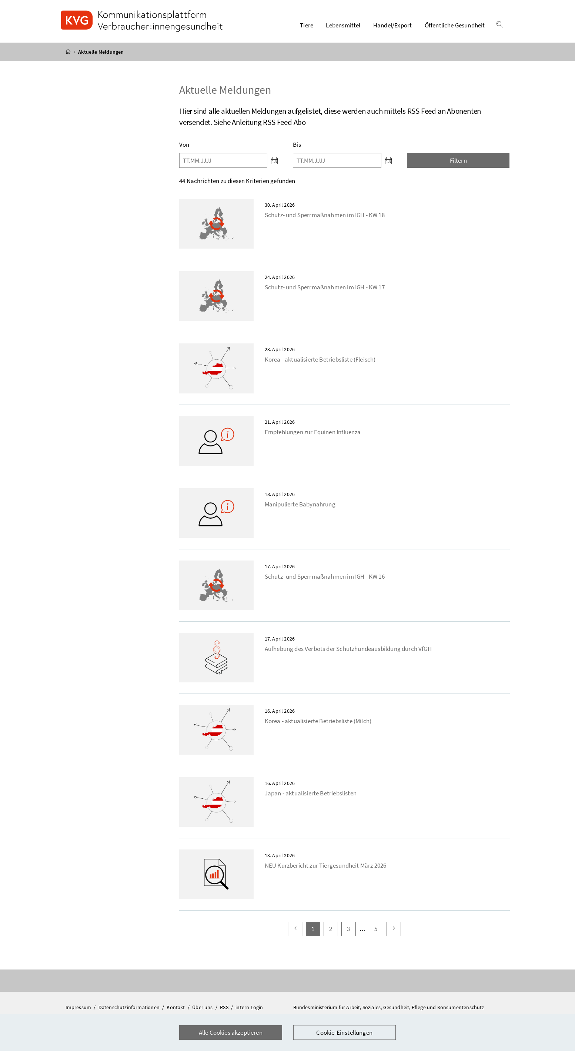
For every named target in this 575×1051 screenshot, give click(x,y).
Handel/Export (392, 25)
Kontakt (176, 1007)
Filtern (458, 161)
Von (184, 145)
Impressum (79, 1007)
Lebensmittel (343, 25)
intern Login (249, 1007)
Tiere (306, 25)
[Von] (223, 160)
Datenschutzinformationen (129, 1007)
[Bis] (337, 160)
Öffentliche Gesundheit (455, 25)
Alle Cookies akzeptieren (231, 1032)
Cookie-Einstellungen (344, 1032)
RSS (225, 1007)
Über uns (203, 1007)
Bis (297, 145)
